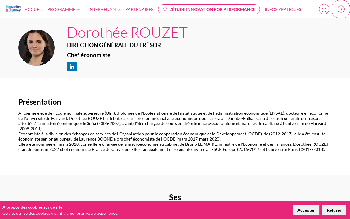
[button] (209, 9)
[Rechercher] (324, 10)
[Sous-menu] (80, 10)
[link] (34, 9)
